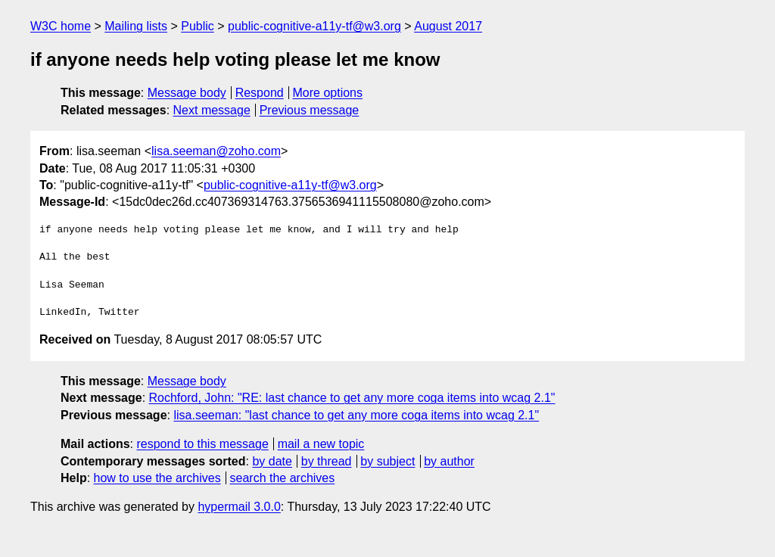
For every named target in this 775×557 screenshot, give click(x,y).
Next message (212, 110)
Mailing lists (135, 26)
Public (197, 26)
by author (449, 461)
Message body (187, 92)
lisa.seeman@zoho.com (216, 151)
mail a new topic (321, 443)
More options (328, 92)
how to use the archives (157, 477)
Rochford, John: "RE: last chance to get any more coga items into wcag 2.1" (352, 397)
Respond (259, 92)
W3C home (60, 26)
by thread (326, 461)
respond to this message (202, 443)
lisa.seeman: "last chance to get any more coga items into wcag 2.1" (356, 415)
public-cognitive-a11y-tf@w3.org (314, 26)
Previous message (309, 110)
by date (271, 461)
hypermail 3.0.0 (239, 506)
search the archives (282, 477)
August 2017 (448, 26)
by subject (387, 461)
